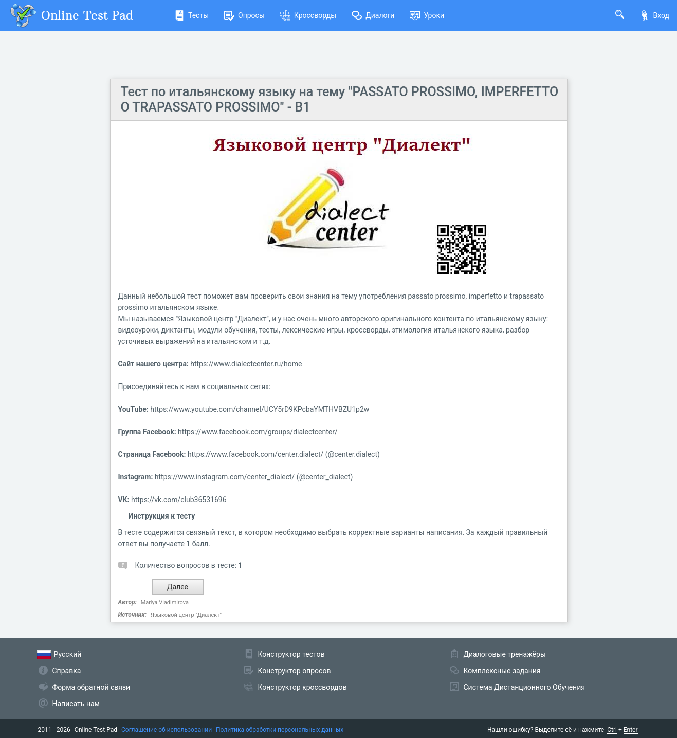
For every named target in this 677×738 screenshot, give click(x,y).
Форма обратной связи (91, 687)
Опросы (244, 15)
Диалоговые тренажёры (505, 654)
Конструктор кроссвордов (302, 687)
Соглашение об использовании (166, 729)
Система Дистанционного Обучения (524, 687)
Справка (66, 671)
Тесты (191, 15)
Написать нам (76, 703)
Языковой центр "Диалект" (186, 615)
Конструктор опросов (294, 671)
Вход (654, 15)
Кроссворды (308, 15)
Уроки (427, 15)
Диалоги (373, 15)
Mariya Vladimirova (165, 602)
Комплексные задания (502, 671)
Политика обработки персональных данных (279, 729)
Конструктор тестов (291, 654)
